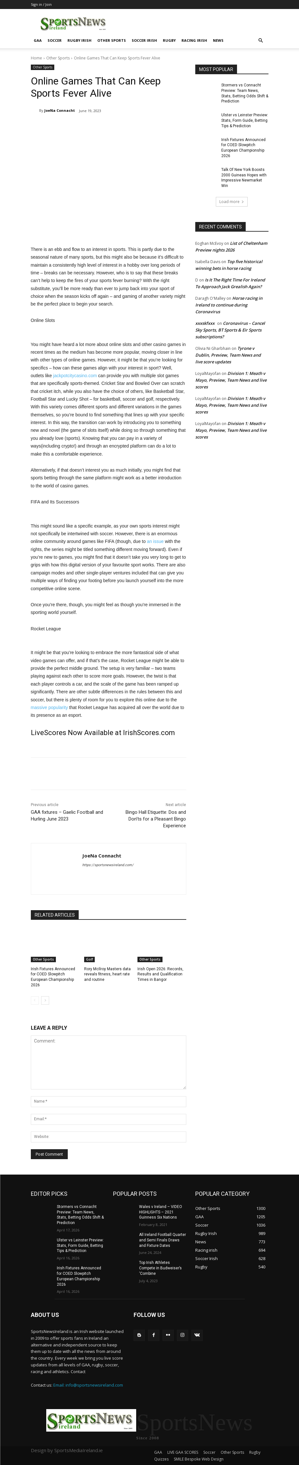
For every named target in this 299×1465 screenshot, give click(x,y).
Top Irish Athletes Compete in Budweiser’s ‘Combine (160, 1268)
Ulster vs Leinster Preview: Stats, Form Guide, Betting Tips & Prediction (244, 120)
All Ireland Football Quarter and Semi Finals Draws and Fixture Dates (162, 1240)
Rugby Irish (79, 40)
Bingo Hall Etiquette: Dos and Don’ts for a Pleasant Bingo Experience (156, 819)
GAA (38, 40)
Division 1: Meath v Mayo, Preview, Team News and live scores (231, 380)
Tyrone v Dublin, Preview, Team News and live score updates (228, 355)
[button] (260, 41)
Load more (231, 201)
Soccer (55, 40)
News (218, 40)
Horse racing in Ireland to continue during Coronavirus (228, 305)
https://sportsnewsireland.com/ (108, 865)
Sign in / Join (41, 4)
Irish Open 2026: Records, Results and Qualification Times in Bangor (160, 974)
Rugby (169, 40)
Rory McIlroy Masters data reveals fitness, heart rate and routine (107, 974)
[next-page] (45, 1000)
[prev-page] (35, 1000)
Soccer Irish (144, 40)
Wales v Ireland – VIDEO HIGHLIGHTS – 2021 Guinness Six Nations (160, 1212)
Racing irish (194, 40)
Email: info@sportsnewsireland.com (88, 1385)
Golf (89, 959)
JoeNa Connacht (59, 110)
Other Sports (111, 40)
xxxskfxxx (205, 323)
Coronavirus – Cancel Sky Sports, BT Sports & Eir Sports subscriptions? (230, 330)
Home (36, 58)
